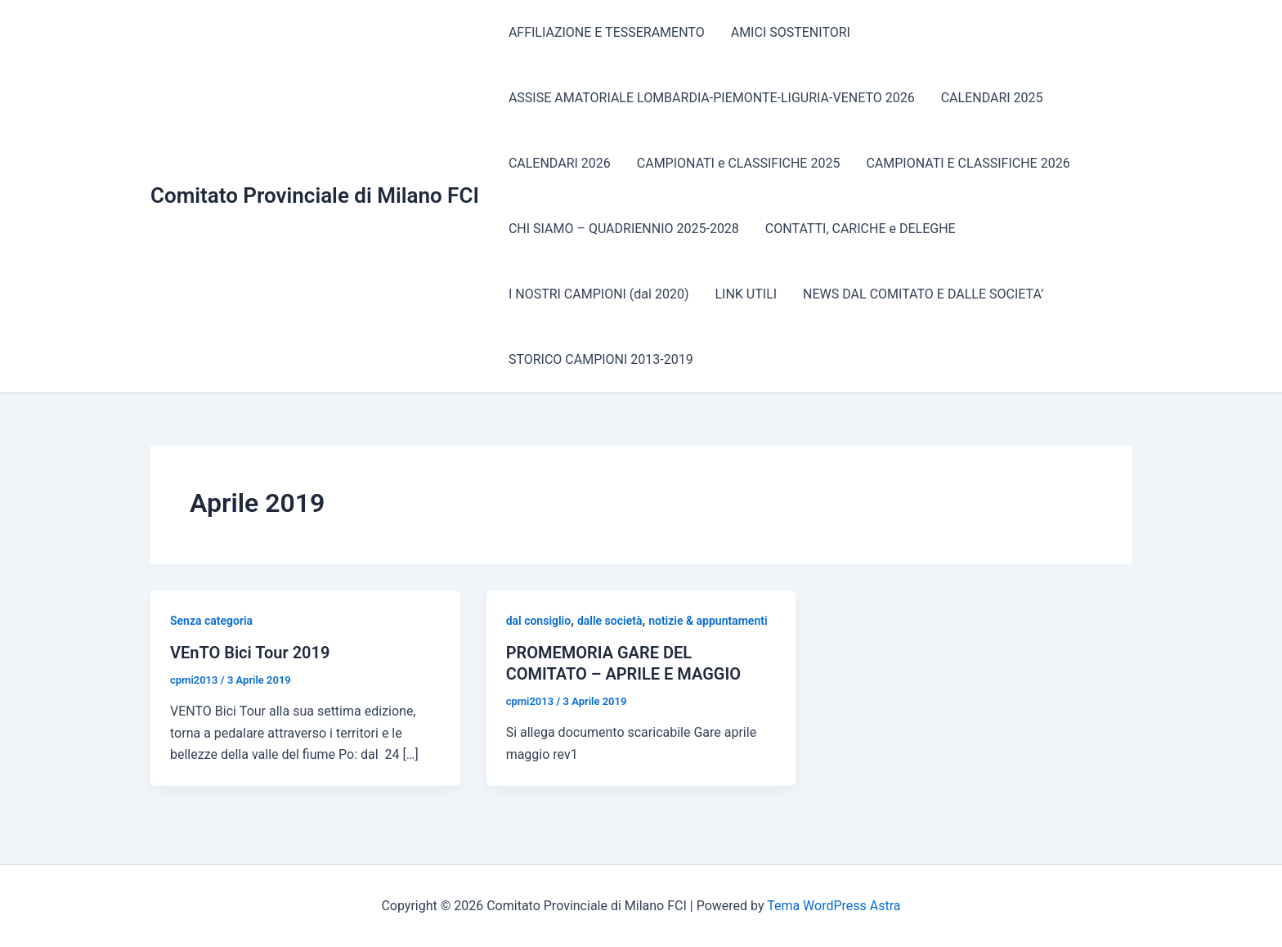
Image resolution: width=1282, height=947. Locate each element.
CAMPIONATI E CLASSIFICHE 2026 (967, 163)
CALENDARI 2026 (560, 163)
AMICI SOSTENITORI (790, 32)
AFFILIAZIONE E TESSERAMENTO (607, 32)
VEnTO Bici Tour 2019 (249, 652)
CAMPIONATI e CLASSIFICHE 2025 (738, 163)
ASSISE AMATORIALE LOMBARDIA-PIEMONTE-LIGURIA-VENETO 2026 (712, 97)
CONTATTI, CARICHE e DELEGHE (860, 228)
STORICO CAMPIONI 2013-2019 (601, 359)
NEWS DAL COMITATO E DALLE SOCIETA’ (923, 294)
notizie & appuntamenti (707, 620)
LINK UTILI (746, 294)
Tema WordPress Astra (833, 905)
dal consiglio (539, 620)
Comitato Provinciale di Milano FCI (314, 195)
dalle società (610, 620)
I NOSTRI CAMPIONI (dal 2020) (599, 294)
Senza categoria (211, 620)
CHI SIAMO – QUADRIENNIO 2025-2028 (624, 228)
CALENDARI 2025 (992, 97)
